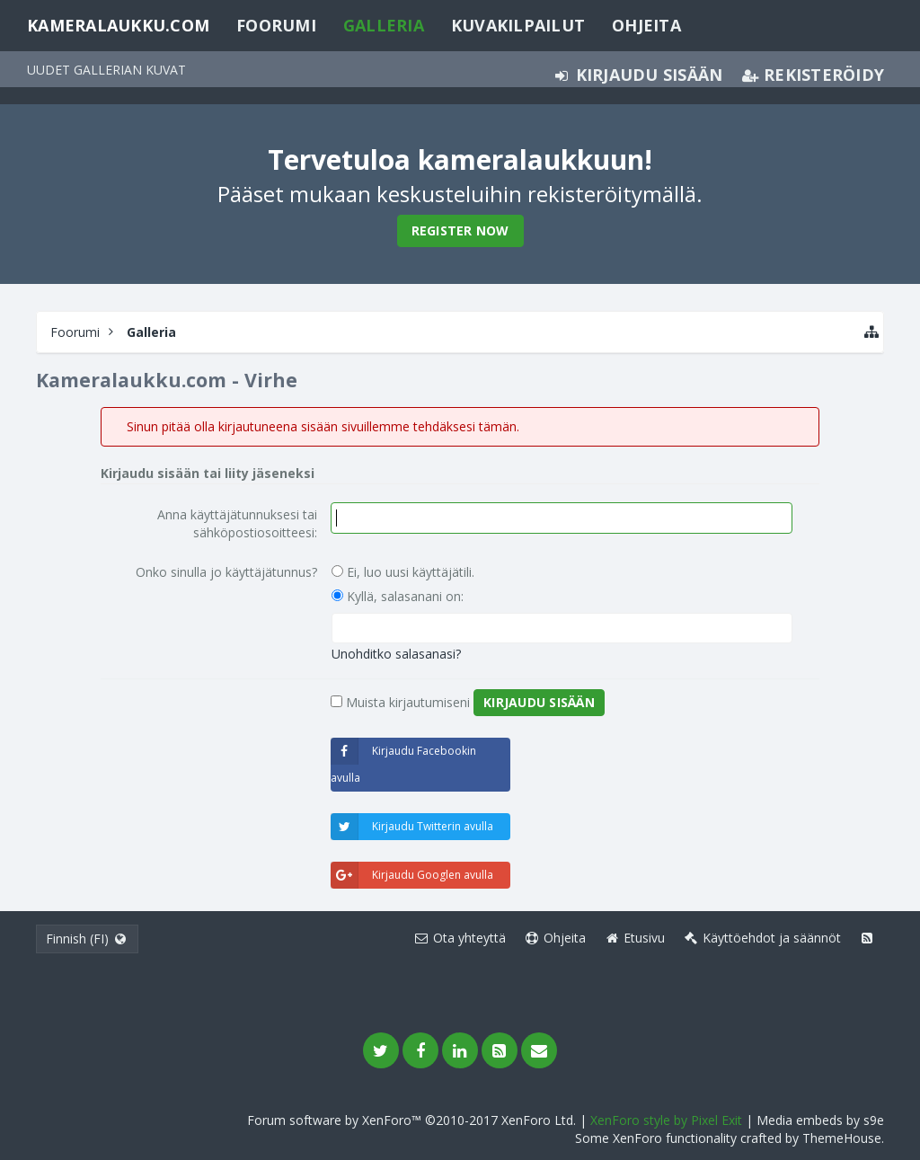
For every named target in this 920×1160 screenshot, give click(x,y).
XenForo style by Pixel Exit (666, 1120)
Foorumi (276, 25)
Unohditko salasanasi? (396, 653)
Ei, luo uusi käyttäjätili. (403, 571)
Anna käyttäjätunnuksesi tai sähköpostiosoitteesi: (237, 523)
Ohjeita (646, 25)
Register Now (460, 230)
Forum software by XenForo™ (411, 1120)
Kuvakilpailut (518, 25)
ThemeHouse (841, 1138)
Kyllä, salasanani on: (398, 596)
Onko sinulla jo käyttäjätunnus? (226, 571)
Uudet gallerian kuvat (106, 69)
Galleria (383, 25)
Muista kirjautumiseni (400, 702)
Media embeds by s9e (820, 1120)
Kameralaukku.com (118, 25)
